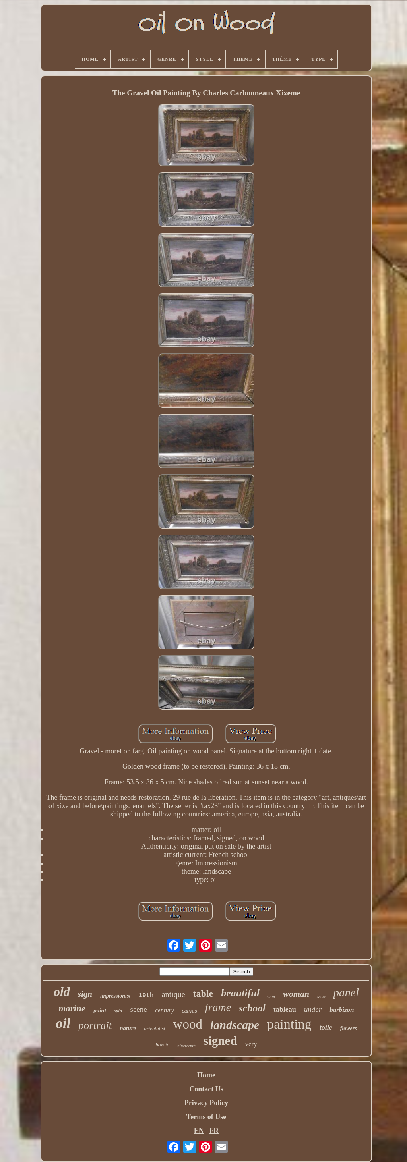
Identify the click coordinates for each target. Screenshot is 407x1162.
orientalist (154, 1028)
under (313, 1009)
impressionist (115, 996)
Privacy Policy (206, 1103)
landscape (234, 1024)
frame (218, 1007)
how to (162, 1045)
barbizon (341, 1009)
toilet (321, 997)
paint (99, 1010)
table (203, 993)
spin (118, 1010)
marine (71, 1008)
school (252, 1008)
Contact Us (206, 1089)
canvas (189, 1011)
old (62, 991)
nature (128, 1028)
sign (85, 994)
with (271, 996)
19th (145, 995)
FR (214, 1131)
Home (206, 1075)
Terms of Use (206, 1117)
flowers (348, 1028)
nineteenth (186, 1045)
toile (326, 1027)
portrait (95, 1025)
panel (346, 992)
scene (138, 1009)
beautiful (240, 993)
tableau (284, 1009)
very (251, 1044)
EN (199, 1131)
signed (220, 1041)
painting (289, 1024)
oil (63, 1023)
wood (187, 1024)
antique (173, 994)
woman (296, 994)
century (164, 1010)
